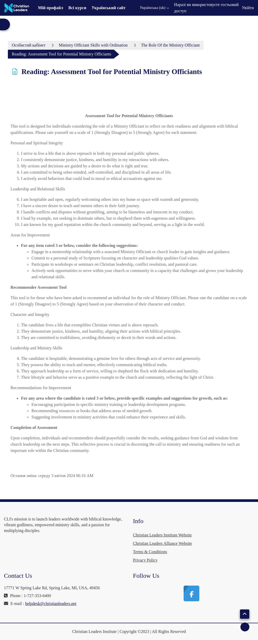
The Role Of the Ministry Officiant (170, 45)
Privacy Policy (145, 560)
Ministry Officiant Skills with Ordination (93, 45)
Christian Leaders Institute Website (162, 535)
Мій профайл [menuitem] (50, 7)
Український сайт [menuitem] (109, 7)
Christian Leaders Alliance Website (162, 543)
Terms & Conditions (150, 552)
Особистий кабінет (28, 45)
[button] (151, 8)
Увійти (248, 7)
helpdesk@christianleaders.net (50, 603)
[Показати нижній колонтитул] (245, 627)
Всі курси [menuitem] (77, 7)
